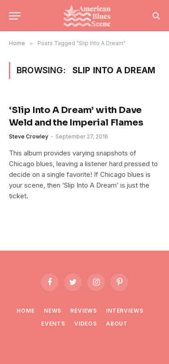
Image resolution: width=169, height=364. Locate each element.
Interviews (124, 310)
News (52, 310)
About (117, 323)
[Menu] (15, 16)
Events (53, 323)
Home (25, 310)
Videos (85, 323)
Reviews (83, 310)
